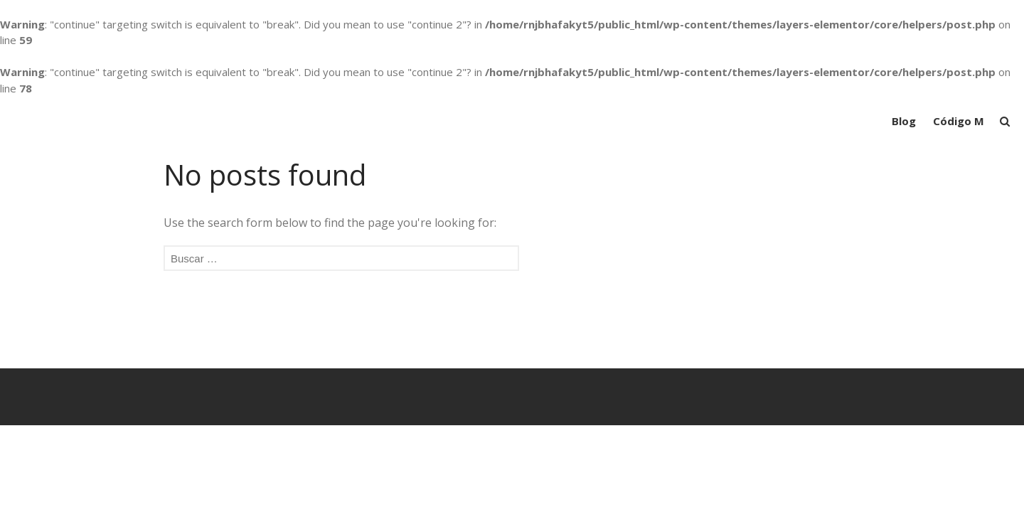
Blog (904, 121)
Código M (958, 121)
